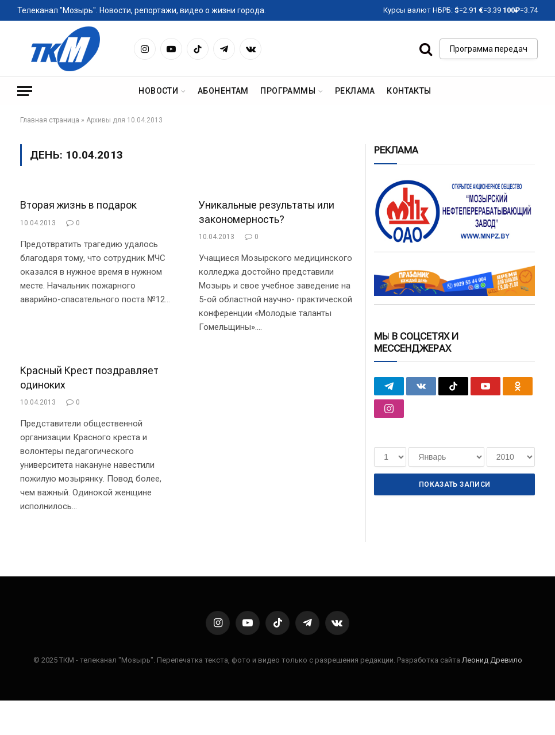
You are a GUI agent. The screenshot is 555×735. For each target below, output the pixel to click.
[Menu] (24, 91)
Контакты (409, 90)
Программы (287, 90)
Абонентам (223, 90)
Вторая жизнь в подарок (78, 205)
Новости (158, 90)
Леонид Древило (492, 660)
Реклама (355, 90)
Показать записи (454, 484)
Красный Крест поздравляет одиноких (89, 377)
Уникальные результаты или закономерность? (266, 212)
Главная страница (49, 120)
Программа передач (488, 48)
